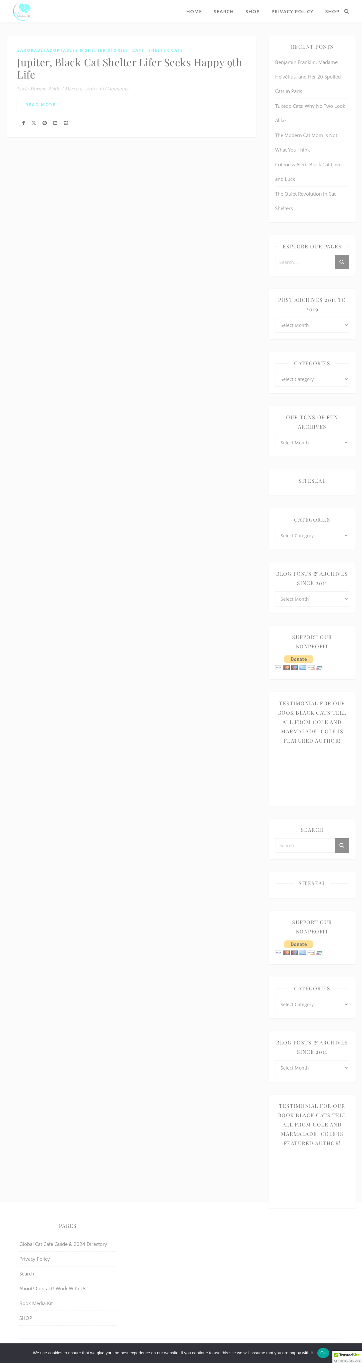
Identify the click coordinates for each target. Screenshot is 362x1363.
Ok (323, 1352)
